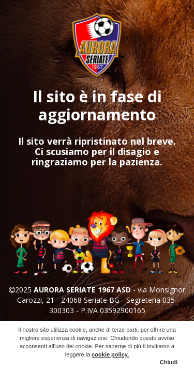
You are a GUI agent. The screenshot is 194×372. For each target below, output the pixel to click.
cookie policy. (110, 354)
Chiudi (168, 362)
